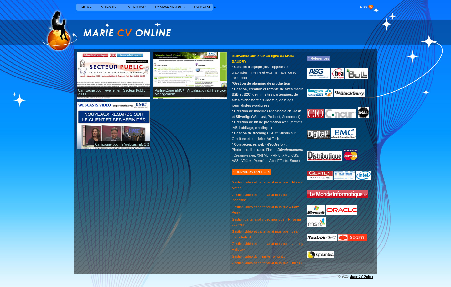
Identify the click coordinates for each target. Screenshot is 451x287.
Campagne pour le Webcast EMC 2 (122, 144)
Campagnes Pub (170, 7)
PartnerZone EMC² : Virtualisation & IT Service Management (190, 92)
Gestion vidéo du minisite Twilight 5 (259, 256)
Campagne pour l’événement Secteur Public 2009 (111, 92)
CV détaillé (205, 7)
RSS (363, 7)
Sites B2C (137, 7)
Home (86, 7)
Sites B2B (110, 7)
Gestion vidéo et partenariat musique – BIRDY (267, 263)
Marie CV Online (362, 276)
